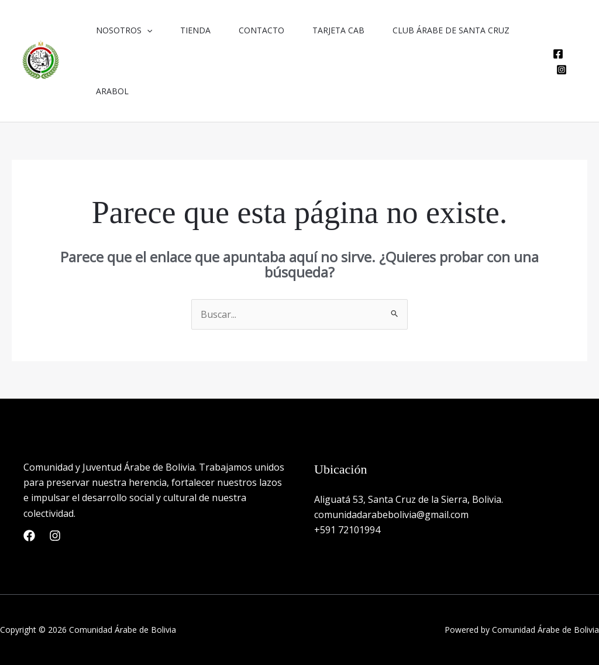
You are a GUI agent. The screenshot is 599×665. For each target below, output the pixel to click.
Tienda (195, 30)
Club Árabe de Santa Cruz (451, 30)
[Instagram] (561, 69)
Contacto (261, 30)
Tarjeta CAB (338, 30)
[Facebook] (558, 54)
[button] (147, 30)
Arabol (112, 91)
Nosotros (124, 30)
